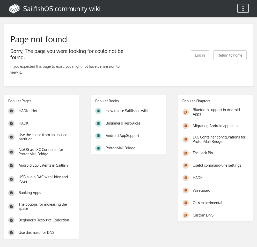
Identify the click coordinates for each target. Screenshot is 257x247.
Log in (200, 55)
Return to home (230, 55)
